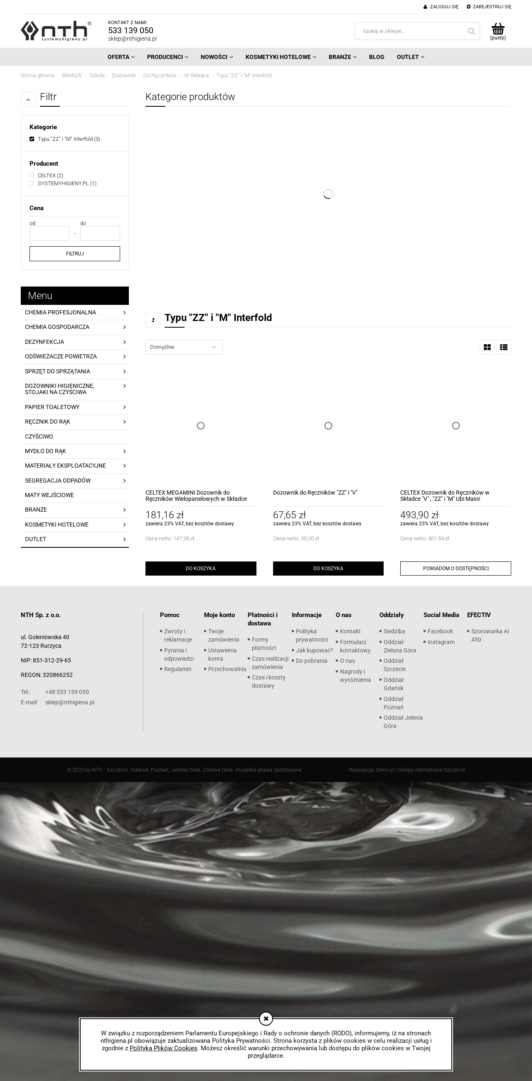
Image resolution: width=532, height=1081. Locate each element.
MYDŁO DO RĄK (45, 451)
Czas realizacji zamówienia (270, 662)
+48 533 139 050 (55, 692)
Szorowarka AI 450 (490, 635)
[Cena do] (100, 233)
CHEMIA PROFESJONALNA (60, 312)
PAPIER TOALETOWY (52, 407)
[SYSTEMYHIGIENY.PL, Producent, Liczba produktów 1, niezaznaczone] (63, 183)
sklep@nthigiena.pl (132, 38)
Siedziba (394, 631)
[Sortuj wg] (184, 347)
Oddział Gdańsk (394, 684)
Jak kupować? (314, 650)
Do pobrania (312, 660)
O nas (347, 660)
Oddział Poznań (394, 703)
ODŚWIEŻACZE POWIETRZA (61, 356)
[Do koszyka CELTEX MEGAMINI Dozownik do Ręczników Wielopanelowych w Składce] (200, 568)
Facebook (440, 631)
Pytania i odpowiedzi (179, 654)
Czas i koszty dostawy (269, 681)
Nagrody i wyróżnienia (355, 675)
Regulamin (178, 669)
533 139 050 (130, 30)
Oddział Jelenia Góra (403, 721)
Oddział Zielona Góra (400, 646)
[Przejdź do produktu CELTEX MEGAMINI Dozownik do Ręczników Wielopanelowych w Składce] (200, 425)
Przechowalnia (227, 669)
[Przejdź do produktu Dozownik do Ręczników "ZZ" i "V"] (328, 425)
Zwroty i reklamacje (178, 635)
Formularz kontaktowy (355, 646)
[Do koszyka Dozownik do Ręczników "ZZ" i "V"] (328, 568)
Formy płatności (264, 643)
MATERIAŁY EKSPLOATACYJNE (65, 465)
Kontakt (350, 631)
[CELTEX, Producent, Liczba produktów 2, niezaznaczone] (46, 175)
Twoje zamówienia (223, 635)
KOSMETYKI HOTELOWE (57, 524)
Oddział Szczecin (395, 664)
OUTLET (35, 539)
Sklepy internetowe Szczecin (431, 770)
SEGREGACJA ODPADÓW (58, 480)
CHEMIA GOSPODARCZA (57, 327)
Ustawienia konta (222, 654)
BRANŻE (36, 509)
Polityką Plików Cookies (163, 1048)
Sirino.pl (385, 770)
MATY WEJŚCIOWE (49, 495)
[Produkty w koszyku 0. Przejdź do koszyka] (497, 31)
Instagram (441, 642)
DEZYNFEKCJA (44, 341)
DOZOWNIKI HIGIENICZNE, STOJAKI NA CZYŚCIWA (59, 388)
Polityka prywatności (312, 635)
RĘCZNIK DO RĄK (47, 421)
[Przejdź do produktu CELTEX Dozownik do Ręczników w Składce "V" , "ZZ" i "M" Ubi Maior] (455, 425)
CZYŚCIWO (39, 436)
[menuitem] (121, 57)
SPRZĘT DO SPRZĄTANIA (57, 371)
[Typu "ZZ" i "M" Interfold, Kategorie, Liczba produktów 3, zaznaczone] (65, 139)
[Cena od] (49, 233)
